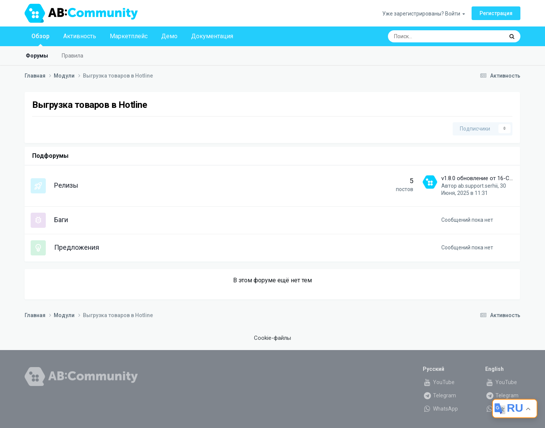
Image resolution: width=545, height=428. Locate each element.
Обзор (40, 39)
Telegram (439, 395)
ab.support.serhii (478, 186)
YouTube (439, 382)
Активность (79, 36)
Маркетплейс (129, 36)
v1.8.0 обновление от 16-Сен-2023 (485, 178)
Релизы (66, 185)
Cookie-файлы (272, 338)
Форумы (37, 56)
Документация (212, 36)
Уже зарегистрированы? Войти (423, 14)
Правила (72, 56)
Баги (61, 220)
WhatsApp (440, 409)
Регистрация (496, 13)
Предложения (76, 247)
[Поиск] (426, 36)
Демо (169, 36)
